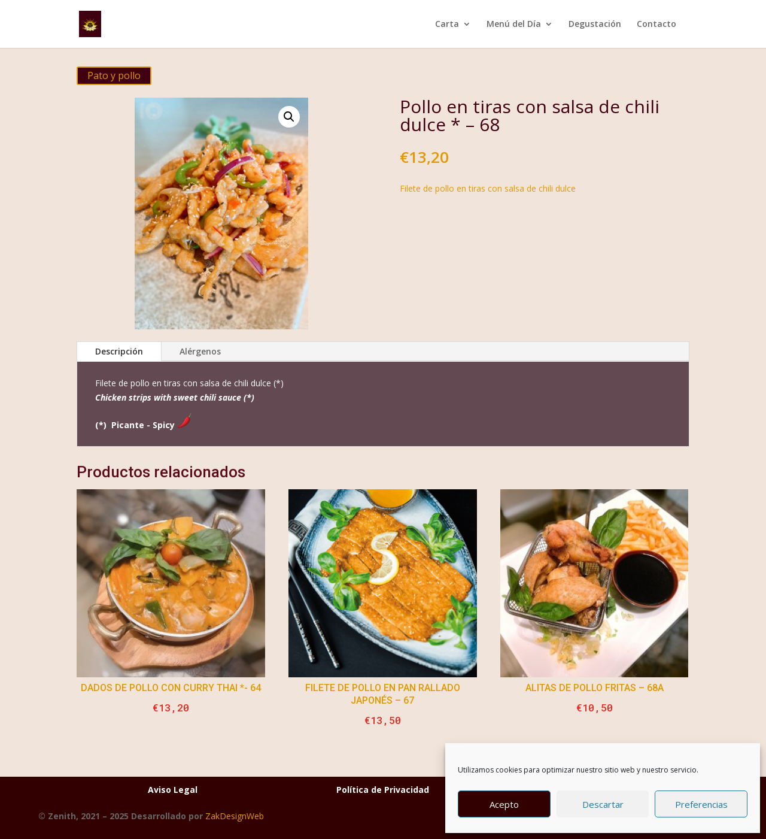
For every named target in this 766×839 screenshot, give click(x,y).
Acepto (504, 804)
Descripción (119, 351)
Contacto (656, 24)
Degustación (595, 24)
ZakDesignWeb (234, 816)
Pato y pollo (114, 75)
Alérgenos (200, 351)
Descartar (603, 804)
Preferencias (701, 804)
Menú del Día (514, 24)
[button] (289, 117)
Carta (447, 24)
